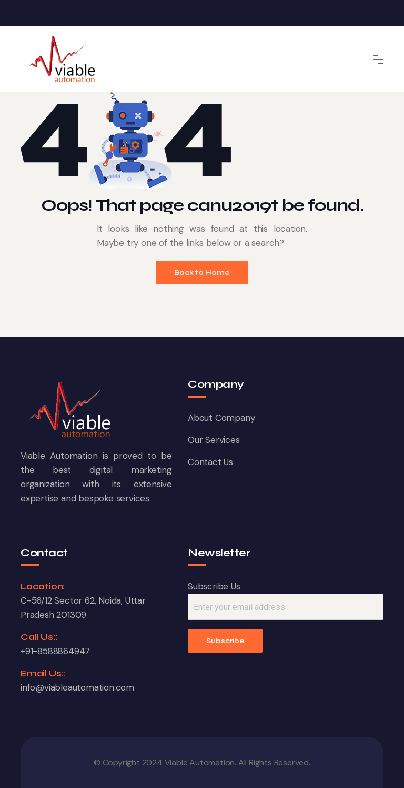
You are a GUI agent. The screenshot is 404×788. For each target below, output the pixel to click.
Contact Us (210, 462)
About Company (221, 417)
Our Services (214, 440)
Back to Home (202, 272)
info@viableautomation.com (77, 687)
